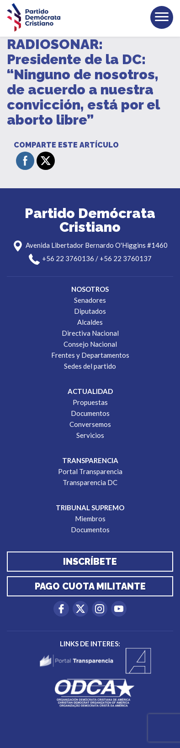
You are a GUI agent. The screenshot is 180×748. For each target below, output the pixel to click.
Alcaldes (90, 322)
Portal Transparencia (90, 471)
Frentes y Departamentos (90, 355)
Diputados (90, 311)
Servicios (90, 435)
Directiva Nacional (90, 333)
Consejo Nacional (90, 344)
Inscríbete (90, 561)
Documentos (90, 413)
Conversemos (90, 424)
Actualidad (90, 391)
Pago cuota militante (90, 586)
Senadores (90, 300)
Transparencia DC (90, 482)
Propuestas (90, 402)
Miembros (90, 518)
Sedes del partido (90, 366)
